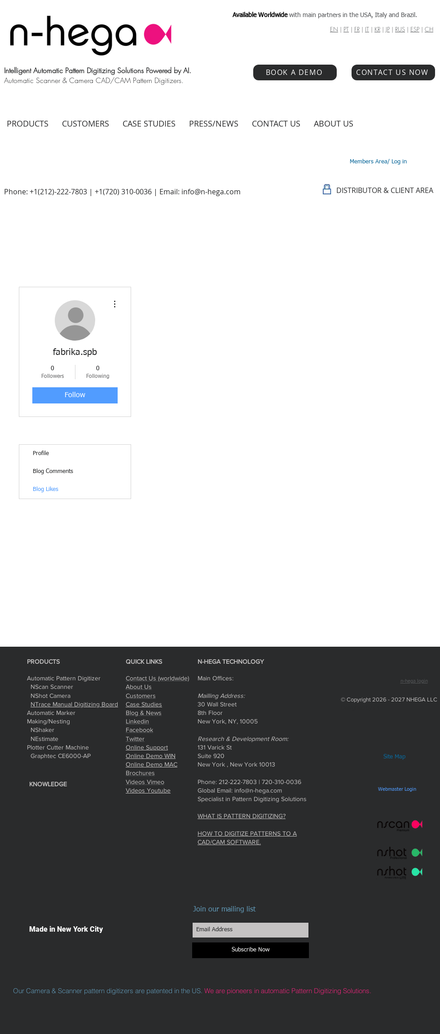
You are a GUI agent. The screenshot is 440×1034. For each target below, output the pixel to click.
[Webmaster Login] (396, 789)
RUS (400, 29)
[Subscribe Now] (250, 950)
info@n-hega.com (211, 192)
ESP (414, 29)
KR (377, 29)
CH (429, 29)
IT (367, 29)
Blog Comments (53, 471)
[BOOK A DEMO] (295, 72)
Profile (41, 453)
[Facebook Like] (374, 661)
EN (334, 29)
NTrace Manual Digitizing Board (74, 704)
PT (346, 29)
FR (357, 29)
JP (388, 29)
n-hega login (414, 681)
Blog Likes (45, 489)
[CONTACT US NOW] (393, 72)
